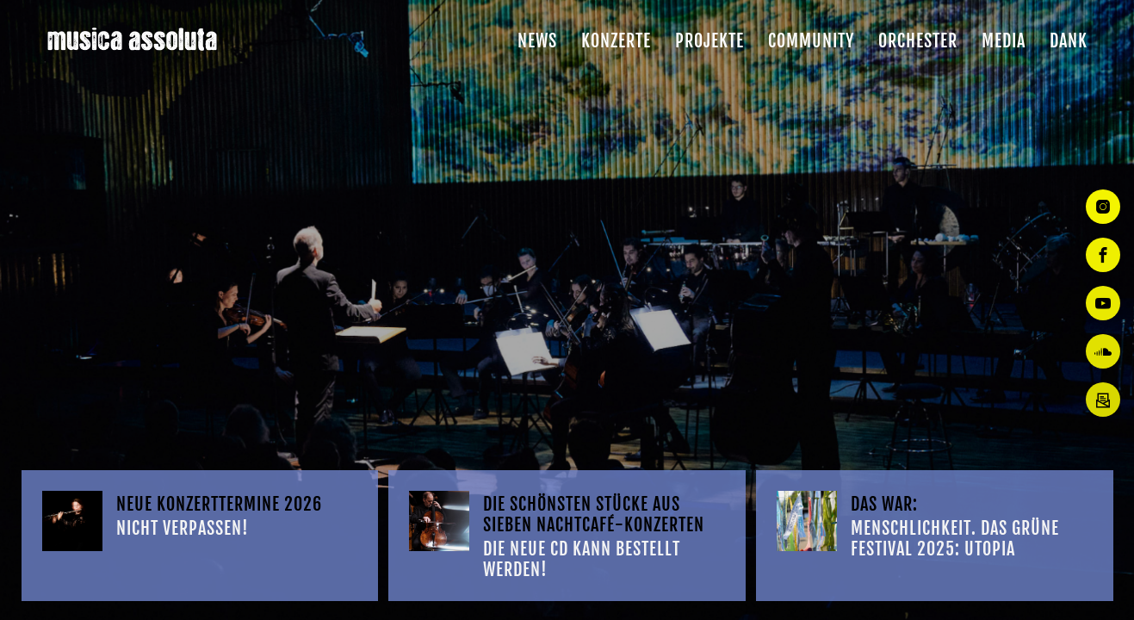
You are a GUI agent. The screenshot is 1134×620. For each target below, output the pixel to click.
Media (1004, 41)
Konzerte (616, 41)
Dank (1069, 41)
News (537, 41)
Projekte (709, 41)
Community (811, 41)
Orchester (917, 41)
